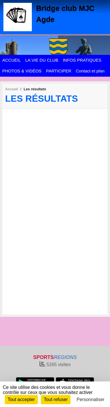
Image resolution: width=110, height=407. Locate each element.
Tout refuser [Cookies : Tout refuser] (56, 399)
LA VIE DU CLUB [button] (41, 60)
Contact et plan (90, 70)
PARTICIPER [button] (58, 70)
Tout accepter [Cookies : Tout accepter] (21, 399)
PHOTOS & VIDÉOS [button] (21, 70)
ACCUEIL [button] (11, 60)
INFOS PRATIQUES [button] (82, 60)
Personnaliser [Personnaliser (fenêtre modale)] (91, 399)
